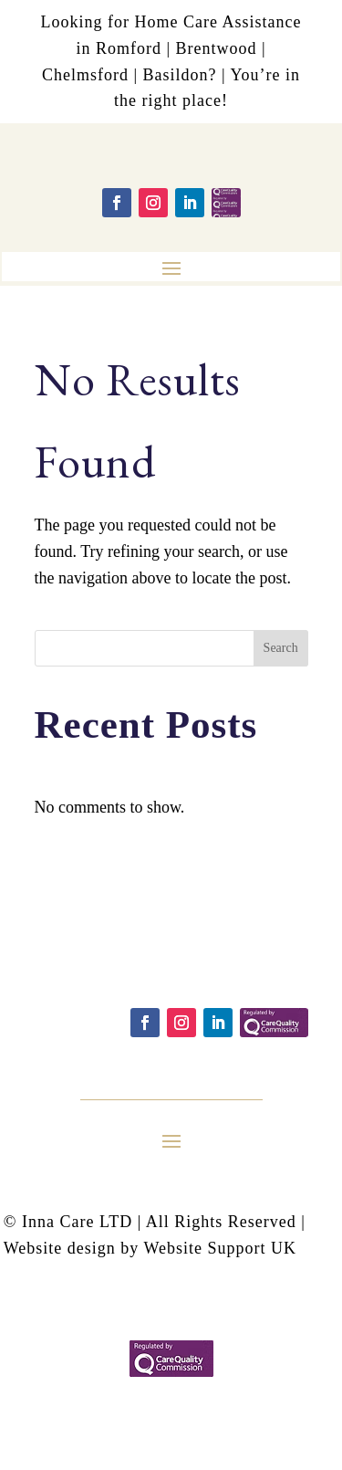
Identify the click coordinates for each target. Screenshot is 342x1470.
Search (281, 648)
